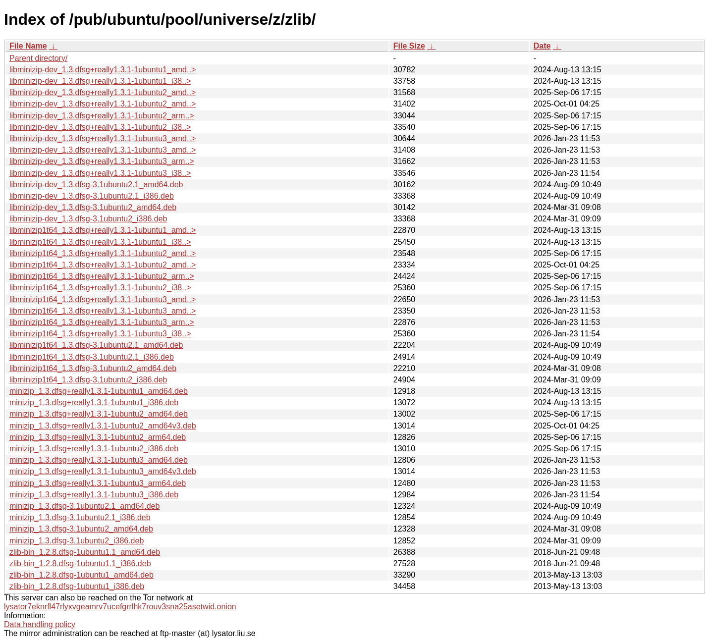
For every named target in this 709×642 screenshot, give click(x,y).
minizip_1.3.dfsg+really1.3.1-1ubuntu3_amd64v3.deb (102, 471)
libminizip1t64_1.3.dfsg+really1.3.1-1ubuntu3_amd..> (102, 299)
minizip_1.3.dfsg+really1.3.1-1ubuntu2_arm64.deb (97, 437)
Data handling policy (39, 624)
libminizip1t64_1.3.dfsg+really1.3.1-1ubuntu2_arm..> (101, 276)
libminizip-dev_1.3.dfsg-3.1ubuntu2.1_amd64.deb (96, 184)
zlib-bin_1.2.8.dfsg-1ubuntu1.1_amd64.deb (84, 552)
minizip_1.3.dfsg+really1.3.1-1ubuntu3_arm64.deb (97, 483)
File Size (409, 46)
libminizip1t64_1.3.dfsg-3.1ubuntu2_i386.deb (88, 379)
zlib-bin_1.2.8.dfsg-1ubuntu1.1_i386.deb (80, 563)
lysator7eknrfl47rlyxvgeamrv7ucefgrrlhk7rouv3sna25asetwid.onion (120, 606)
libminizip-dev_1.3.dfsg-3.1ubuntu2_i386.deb (88, 218)
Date (542, 46)
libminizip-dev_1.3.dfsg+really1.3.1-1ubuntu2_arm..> (101, 115)
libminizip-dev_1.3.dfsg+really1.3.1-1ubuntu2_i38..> (100, 127)
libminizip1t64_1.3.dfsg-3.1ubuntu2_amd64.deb (92, 368)
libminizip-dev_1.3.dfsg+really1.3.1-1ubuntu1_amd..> (102, 69)
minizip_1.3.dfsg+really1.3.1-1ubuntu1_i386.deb (93, 402)
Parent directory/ (38, 58)
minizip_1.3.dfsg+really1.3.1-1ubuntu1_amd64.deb (98, 391)
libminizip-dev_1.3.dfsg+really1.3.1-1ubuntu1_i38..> (100, 81)
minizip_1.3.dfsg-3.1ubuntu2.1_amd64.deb (84, 506)
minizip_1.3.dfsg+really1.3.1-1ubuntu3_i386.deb (93, 494)
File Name (28, 46)
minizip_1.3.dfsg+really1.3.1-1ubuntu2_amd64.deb (98, 414)
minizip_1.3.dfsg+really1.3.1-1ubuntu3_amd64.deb (98, 460)
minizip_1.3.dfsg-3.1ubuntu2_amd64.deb (81, 529)
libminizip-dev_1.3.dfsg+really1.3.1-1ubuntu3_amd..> (102, 138)
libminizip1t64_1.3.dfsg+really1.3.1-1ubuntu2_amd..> (102, 253)
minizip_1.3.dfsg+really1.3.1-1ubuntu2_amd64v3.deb (102, 426)
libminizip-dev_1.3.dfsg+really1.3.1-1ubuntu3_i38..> (100, 173)
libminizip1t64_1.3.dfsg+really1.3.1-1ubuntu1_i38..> (100, 242)
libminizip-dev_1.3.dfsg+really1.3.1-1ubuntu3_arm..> (101, 161)
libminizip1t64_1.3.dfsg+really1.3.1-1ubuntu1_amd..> (102, 230)
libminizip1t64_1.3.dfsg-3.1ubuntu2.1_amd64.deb (96, 345)
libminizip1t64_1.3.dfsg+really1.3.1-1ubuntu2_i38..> (100, 287)
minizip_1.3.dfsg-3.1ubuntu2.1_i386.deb (80, 517)
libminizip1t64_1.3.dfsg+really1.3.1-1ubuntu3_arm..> (101, 322)
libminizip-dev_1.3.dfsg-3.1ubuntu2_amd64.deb (92, 207)
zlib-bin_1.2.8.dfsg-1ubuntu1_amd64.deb (81, 575)
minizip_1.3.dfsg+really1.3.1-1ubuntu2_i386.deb (93, 448)
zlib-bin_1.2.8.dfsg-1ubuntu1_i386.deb (76, 586)
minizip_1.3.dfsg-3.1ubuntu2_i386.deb (76, 540)
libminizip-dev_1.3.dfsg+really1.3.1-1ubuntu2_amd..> (102, 92)
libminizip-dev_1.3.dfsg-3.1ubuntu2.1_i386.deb (91, 196)
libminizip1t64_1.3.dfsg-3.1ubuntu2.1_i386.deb (91, 357)
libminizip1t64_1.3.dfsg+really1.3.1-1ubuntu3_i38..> (100, 333)
